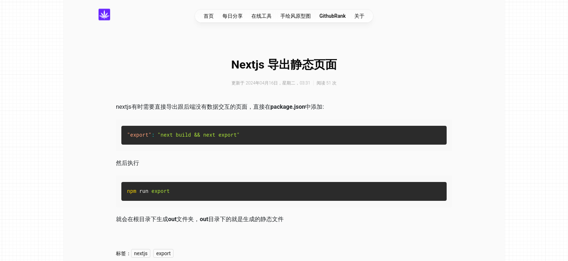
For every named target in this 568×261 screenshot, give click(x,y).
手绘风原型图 (295, 16)
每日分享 (232, 16)
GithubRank (333, 16)
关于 (359, 16)
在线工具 (261, 16)
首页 (209, 16)
